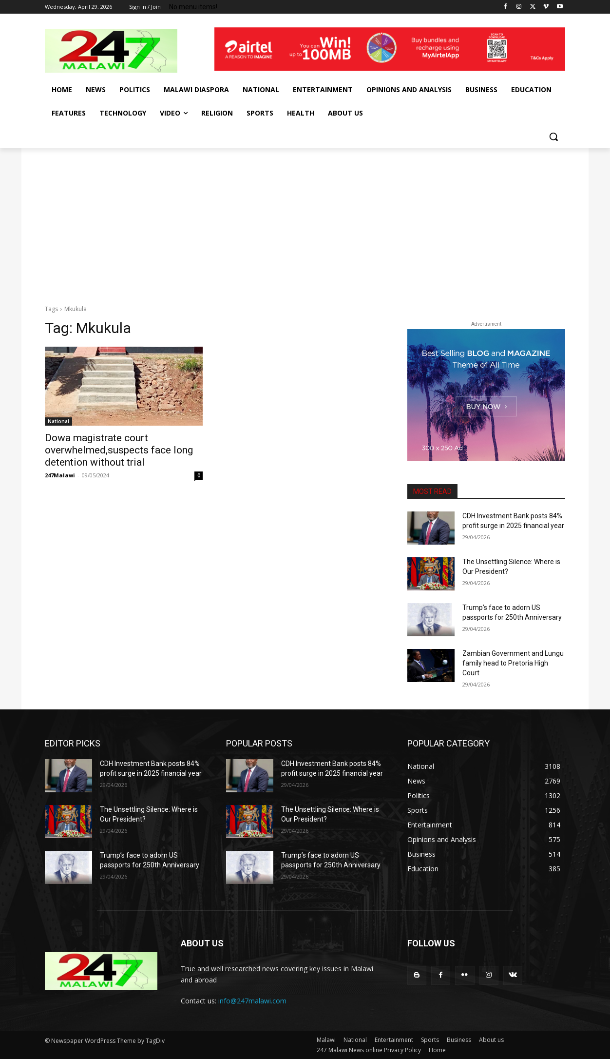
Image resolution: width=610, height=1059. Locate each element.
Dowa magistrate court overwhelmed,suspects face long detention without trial (119, 450)
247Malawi (60, 475)
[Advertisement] (305, 221)
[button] (553, 136)
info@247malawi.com (252, 1000)
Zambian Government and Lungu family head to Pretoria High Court (513, 662)
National (58, 421)
